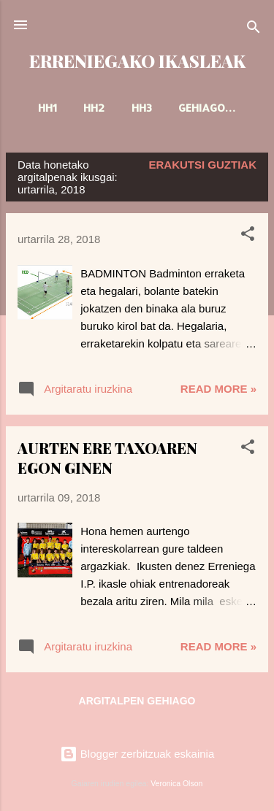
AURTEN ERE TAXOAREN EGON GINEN (107, 457)
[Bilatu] (253, 29)
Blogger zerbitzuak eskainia (137, 753)
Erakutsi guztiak (203, 164)
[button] (247, 236)
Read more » (218, 389)
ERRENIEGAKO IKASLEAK (137, 61)
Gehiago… (207, 108)
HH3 (142, 108)
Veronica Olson (176, 783)
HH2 (93, 108)
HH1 (47, 108)
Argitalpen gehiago (137, 701)
